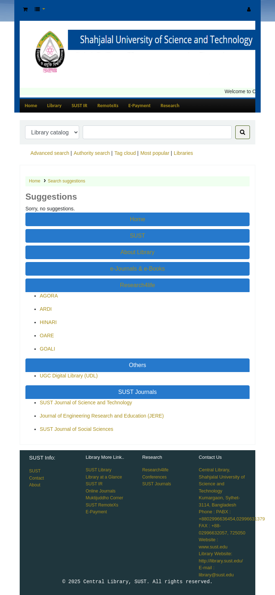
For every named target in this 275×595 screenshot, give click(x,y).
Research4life (137, 285)
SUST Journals (137, 392)
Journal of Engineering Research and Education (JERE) (102, 416)
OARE (47, 335)
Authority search (92, 153)
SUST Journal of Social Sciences (76, 429)
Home (31, 106)
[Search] (242, 132)
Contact (36, 478)
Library (54, 106)
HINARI (48, 322)
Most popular (154, 153)
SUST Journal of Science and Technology (86, 402)
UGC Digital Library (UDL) (69, 376)
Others (137, 365)
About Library (137, 252)
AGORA (49, 296)
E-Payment (140, 106)
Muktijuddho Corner (104, 497)
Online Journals (100, 491)
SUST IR (79, 106)
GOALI (47, 349)
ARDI (46, 309)
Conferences (154, 477)
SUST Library (98, 469)
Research (170, 106)
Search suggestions (66, 181)
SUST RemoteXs (102, 505)
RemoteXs (108, 106)
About (34, 484)
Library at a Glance (104, 477)
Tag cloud (125, 153)
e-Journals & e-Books (137, 269)
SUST (137, 236)
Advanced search (49, 153)
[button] (25, 9)
